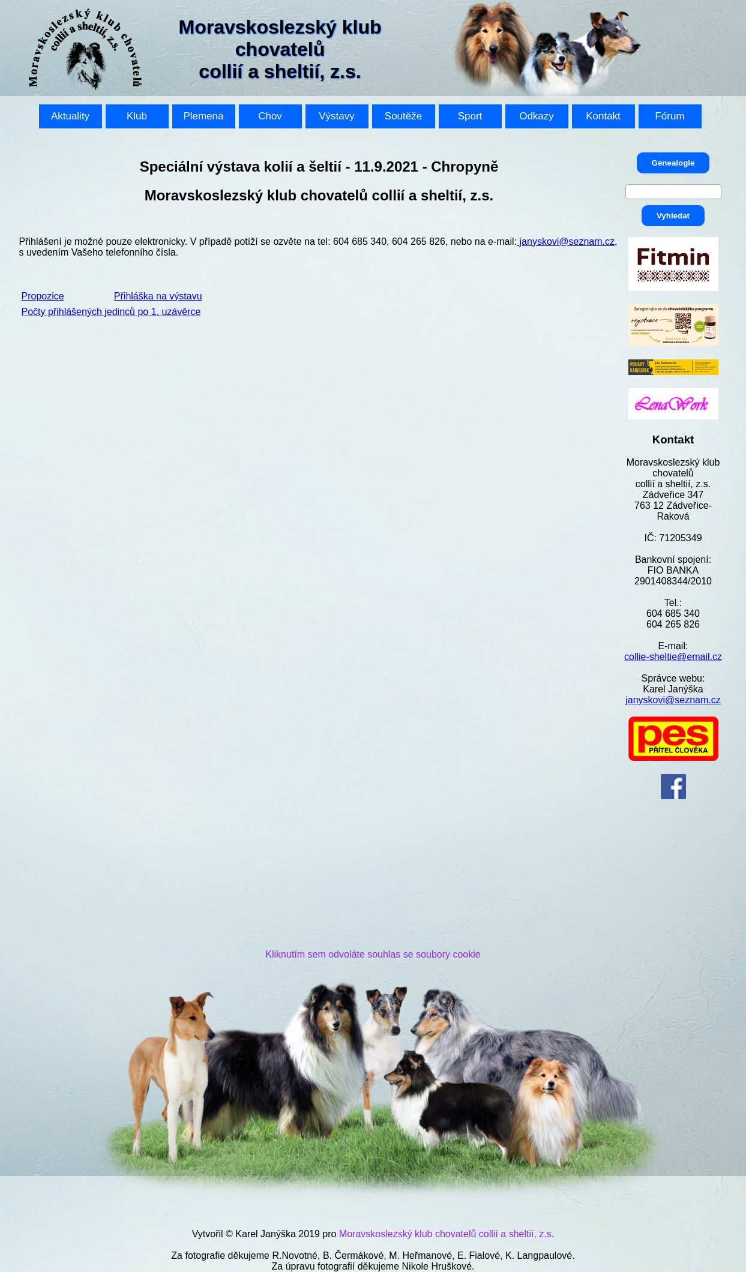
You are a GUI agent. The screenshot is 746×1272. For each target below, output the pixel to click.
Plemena (203, 116)
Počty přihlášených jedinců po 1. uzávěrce (111, 312)
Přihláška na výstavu (158, 296)
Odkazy (536, 116)
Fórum (669, 116)
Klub (137, 116)
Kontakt (603, 116)
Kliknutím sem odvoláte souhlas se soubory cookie (372, 954)
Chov (270, 116)
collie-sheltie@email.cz (673, 657)
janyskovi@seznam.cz (673, 700)
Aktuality (70, 116)
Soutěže (403, 116)
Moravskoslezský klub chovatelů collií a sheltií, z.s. (446, 1234)
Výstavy (337, 116)
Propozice (43, 296)
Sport (470, 116)
